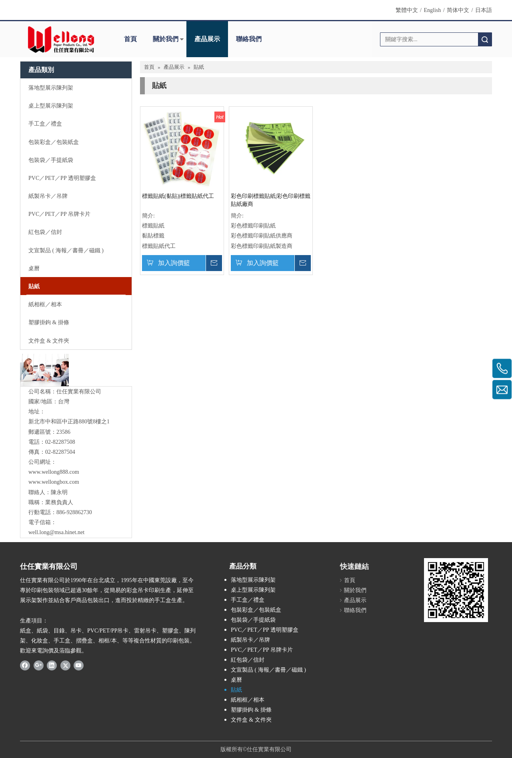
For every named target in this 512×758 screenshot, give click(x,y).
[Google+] (39, 665)
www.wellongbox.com (53, 482)
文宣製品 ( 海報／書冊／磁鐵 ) (268, 670)
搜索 (485, 39)
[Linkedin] (52, 665)
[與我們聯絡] (44, 370)
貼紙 (236, 690)
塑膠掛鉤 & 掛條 (251, 710)
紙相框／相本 (247, 700)
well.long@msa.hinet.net (56, 532)
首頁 (130, 39)
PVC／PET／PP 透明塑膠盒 (264, 630)
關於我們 (165, 39)
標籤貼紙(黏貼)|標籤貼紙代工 (178, 196)
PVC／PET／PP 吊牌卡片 (262, 650)
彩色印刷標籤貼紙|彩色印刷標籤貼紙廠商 (270, 200)
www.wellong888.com (53, 472)
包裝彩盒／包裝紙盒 (256, 610)
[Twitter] (65, 665)
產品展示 (207, 39)
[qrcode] (456, 590)
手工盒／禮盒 (247, 600)
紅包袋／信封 (247, 660)
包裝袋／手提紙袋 (253, 620)
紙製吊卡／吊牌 (250, 640)
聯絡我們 (249, 39)
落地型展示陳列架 (253, 580)
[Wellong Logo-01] (61, 39)
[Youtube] (79, 665)
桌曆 (236, 680)
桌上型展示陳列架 (253, 590)
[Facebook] (25, 665)
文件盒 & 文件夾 (251, 720)
